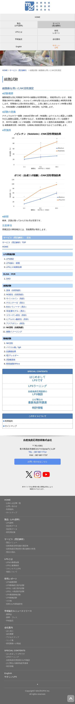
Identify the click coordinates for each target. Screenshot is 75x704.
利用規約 (9, 421)
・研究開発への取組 (12, 643)
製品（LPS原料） (12, 519)
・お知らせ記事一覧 (12, 503)
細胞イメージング (14, 331)
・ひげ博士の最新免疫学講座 (16, 663)
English (19, 47)
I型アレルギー (12, 355)
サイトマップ (11, 426)
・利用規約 (9, 509)
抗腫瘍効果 (11, 351)
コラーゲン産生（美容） (17, 315)
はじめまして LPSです (37, 378)
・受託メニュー (10, 542)
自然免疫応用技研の (37, 393)
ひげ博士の (37, 401)
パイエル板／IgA (13, 347)
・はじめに (9, 631)
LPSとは (18, 32)
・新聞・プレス (10, 617)
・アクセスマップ (11, 637)
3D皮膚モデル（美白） (16, 311)
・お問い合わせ (10, 506)
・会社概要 (9, 634)
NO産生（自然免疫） (15, 294)
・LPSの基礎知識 (11, 562)
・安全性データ (10, 526)
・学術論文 (9, 621)
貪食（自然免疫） (14, 290)
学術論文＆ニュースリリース (18, 611)
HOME (37, 17)
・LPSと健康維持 (11, 565)
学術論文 (18, 39)
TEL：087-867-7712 (38, 452)
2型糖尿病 (10, 360)
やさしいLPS (10, 677)
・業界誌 (8, 614)
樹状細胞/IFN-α (13, 364)
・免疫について (10, 572)
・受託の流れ (9, 552)
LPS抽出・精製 (13, 263)
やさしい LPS (56, 47)
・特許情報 (9, 666)
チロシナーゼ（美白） (16, 303)
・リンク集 (9, 640)
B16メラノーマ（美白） (16, 307)
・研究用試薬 (9, 532)
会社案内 (56, 39)
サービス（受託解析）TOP (14, 242)
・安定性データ (10, 529)
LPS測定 (10, 259)
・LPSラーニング (11, 657)
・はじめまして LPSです (14, 654)
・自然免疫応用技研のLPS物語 (17, 660)
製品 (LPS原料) (19, 24)
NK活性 (9, 343)
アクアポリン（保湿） (16, 323)
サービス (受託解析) (56, 24)
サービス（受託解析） (19, 70)
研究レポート (56, 32)
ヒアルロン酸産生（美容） (18, 319)
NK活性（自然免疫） (15, 327)
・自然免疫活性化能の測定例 (16, 546)
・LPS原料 (8, 523)
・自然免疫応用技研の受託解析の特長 (19, 549)
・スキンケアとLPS (12, 569)
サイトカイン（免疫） (16, 298)
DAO (8, 279)
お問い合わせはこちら (37, 461)
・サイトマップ (10, 512)
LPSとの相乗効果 (14, 267)
